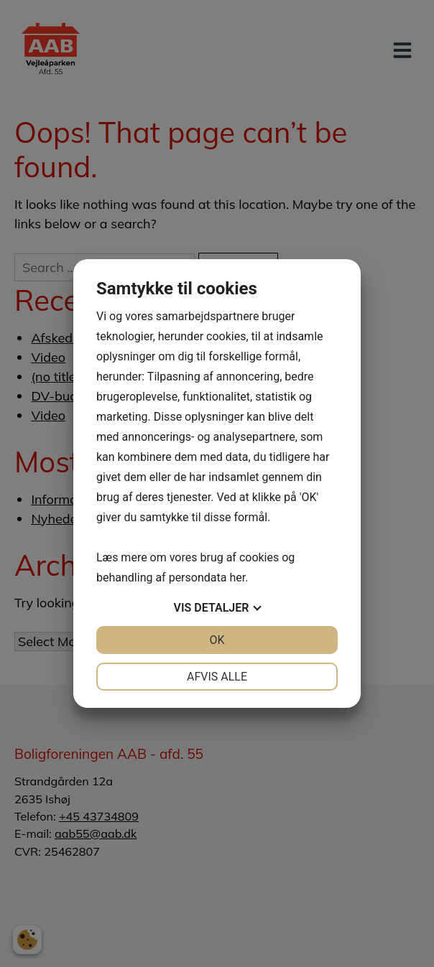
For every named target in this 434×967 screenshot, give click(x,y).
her (237, 577)
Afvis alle (217, 676)
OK (216, 640)
